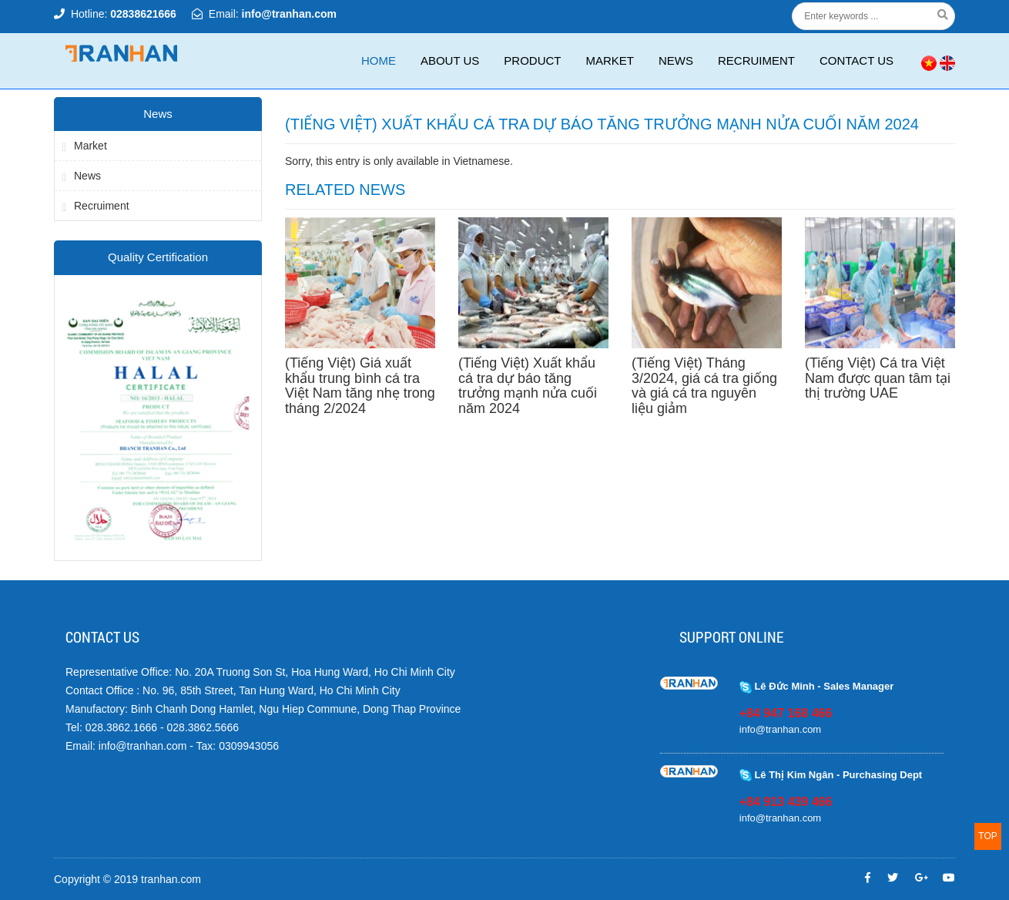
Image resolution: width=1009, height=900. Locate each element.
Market (609, 60)
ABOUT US (450, 60)
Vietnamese (481, 161)
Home (378, 60)
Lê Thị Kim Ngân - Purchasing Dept (830, 775)
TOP (987, 836)
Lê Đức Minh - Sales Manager (816, 686)
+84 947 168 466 (786, 713)
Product (532, 60)
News (676, 60)
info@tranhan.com (289, 14)
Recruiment (756, 60)
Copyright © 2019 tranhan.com (127, 879)
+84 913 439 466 (786, 801)
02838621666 (143, 14)
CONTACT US (856, 60)
